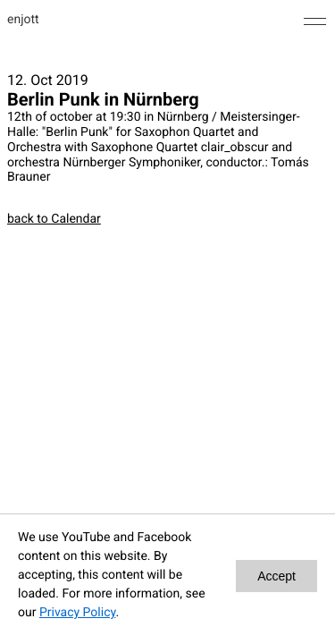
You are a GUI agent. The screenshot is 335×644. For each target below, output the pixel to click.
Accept (276, 576)
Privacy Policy (77, 613)
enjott (23, 20)
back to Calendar (54, 219)
